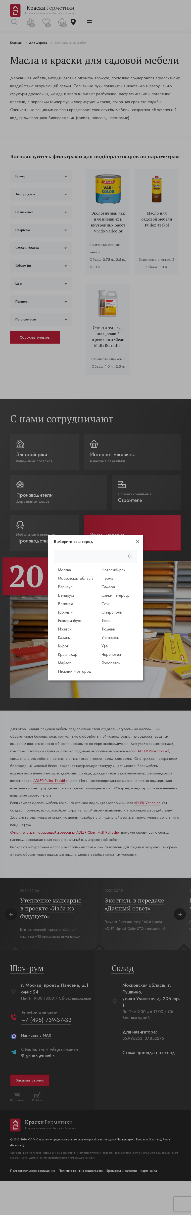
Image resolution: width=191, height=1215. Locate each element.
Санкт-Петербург (116, 595)
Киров (63, 646)
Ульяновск (110, 637)
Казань (64, 637)
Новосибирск (113, 570)
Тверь (106, 621)
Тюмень (108, 629)
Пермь (107, 578)
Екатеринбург (70, 621)
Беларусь (66, 595)
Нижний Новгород (74, 671)
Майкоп (64, 663)
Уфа (104, 646)
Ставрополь (111, 612)
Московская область (76, 578)
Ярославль (110, 663)
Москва (64, 570)
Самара (108, 587)
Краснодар (67, 654)
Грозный (65, 612)
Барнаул (65, 587)
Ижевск (64, 629)
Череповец (111, 654)
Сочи (105, 604)
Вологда (65, 604)
